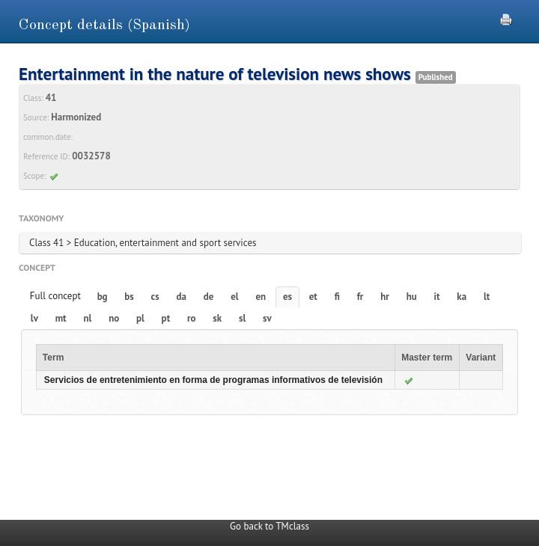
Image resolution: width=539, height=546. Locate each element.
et (313, 296)
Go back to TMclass (269, 526)
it (437, 296)
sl (242, 318)
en (260, 296)
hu (411, 296)
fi (337, 296)
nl (87, 318)
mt (61, 318)
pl (140, 318)
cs (155, 296)
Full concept (55, 295)
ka (461, 296)
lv (34, 318)
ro (191, 318)
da (181, 296)
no (114, 318)
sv (267, 318)
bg (102, 296)
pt (166, 318)
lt (487, 296)
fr (360, 296)
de (209, 296)
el (234, 296)
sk (217, 318)
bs (128, 296)
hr (384, 296)
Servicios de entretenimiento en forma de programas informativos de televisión (213, 380)
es (287, 296)
